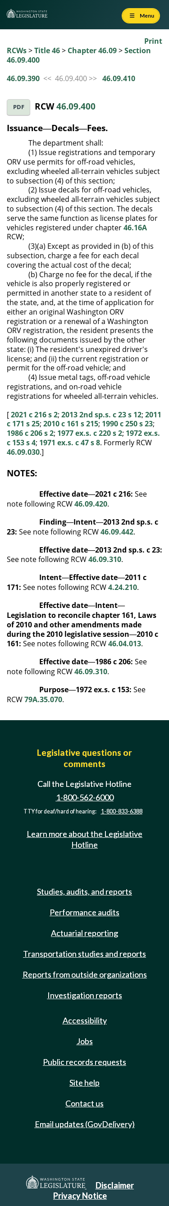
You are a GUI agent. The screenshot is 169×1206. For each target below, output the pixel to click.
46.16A (135, 228)
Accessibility (85, 1020)
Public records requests (84, 1062)
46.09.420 (90, 504)
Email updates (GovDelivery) (85, 1124)
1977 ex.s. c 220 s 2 (89, 433)
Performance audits (84, 912)
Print (153, 41)
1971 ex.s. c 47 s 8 (69, 443)
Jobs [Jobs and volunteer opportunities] (85, 1041)
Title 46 (47, 50)
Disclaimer (115, 1185)
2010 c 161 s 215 (70, 424)
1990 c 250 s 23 (127, 424)
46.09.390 (23, 78)
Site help (84, 1082)
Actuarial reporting (84, 933)
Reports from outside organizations (85, 974)
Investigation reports (84, 995)
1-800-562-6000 (85, 797)
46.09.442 (116, 532)
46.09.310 (104, 559)
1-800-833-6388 (121, 811)
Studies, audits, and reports (84, 891)
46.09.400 (76, 106)
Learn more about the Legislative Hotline (84, 839)
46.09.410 (118, 78)
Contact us (84, 1103)
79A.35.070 (43, 699)
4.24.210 (122, 587)
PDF (18, 107)
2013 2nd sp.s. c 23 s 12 (101, 415)
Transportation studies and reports (84, 954)
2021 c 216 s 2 (34, 415)
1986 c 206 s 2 (30, 433)
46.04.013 (124, 644)
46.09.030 (23, 452)
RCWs (17, 50)
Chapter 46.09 (92, 50)
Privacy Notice (80, 1196)
